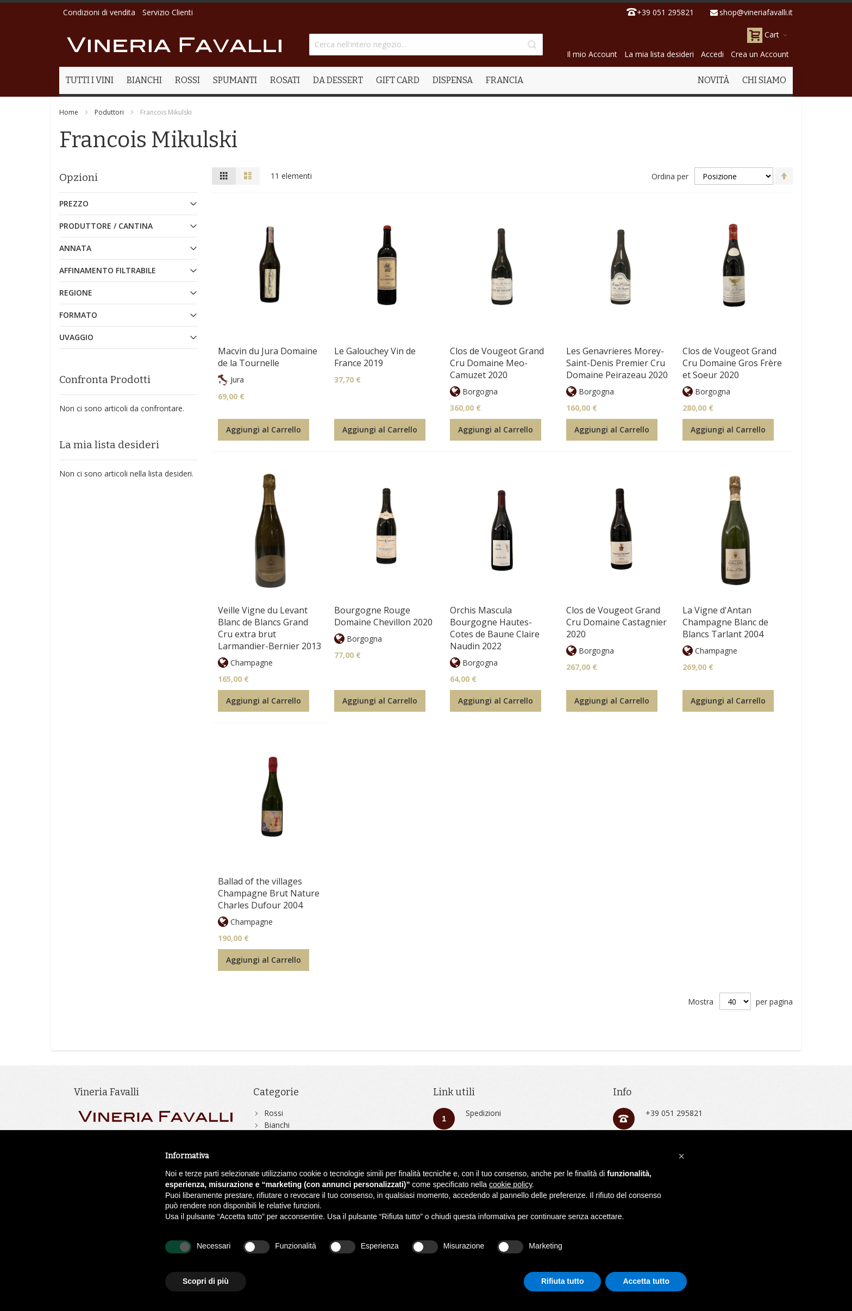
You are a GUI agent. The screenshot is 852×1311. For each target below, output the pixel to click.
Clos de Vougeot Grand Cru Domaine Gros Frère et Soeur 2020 (732, 363)
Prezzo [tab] (74, 203)
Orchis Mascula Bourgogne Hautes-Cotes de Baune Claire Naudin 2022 (495, 628)
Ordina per (669, 176)
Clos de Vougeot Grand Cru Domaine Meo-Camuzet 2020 (497, 363)
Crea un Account (760, 54)
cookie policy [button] (510, 1184)
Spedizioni (483, 1113)
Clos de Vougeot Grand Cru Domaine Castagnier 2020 (616, 622)
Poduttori (109, 112)
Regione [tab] (75, 292)
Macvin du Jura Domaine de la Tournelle (267, 357)
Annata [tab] (75, 248)
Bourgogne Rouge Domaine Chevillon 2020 (383, 616)
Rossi (273, 1113)
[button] (681, 1156)
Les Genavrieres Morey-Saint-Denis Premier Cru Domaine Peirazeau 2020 (617, 363)
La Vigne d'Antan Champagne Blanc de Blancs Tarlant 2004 (725, 622)
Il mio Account (592, 54)
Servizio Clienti (167, 12)
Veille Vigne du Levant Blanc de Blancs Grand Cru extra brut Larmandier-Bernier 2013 (269, 628)
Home (68, 112)
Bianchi (277, 1125)
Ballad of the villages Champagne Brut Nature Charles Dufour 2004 (269, 893)
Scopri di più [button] (206, 1281)
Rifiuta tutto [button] (562, 1281)
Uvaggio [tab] (76, 337)
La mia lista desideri (659, 54)
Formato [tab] (78, 315)
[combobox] (426, 44)
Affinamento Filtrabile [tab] (107, 270)
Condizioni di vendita (99, 12)
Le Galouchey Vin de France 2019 (375, 357)
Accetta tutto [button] (646, 1281)
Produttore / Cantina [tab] (106, 226)
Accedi (712, 54)
